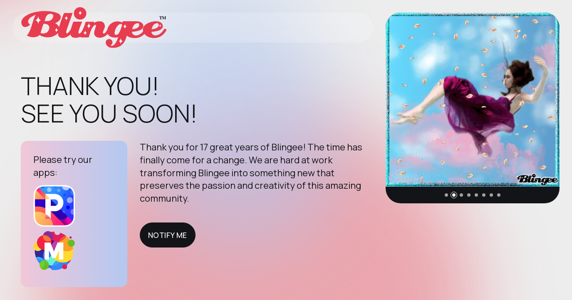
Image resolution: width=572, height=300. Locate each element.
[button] (446, 195)
